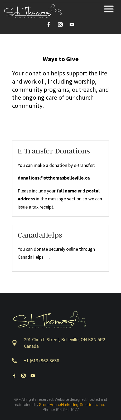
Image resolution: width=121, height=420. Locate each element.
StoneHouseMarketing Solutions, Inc (71, 404)
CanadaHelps (33, 257)
